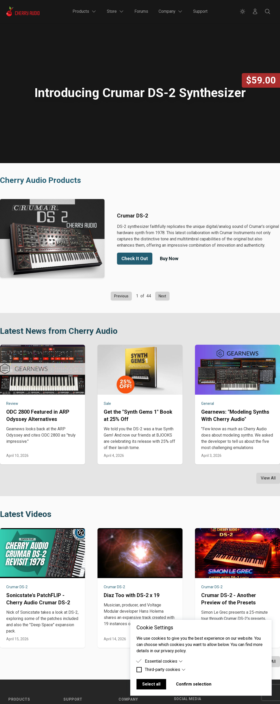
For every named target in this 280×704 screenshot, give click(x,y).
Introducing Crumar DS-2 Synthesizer (140, 92)
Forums (141, 11)
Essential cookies (164, 661)
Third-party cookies (165, 669)
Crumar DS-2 (17, 587)
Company (128, 699)
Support (200, 11)
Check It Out (134, 258)
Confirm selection (193, 684)
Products (19, 699)
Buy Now (169, 258)
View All (268, 478)
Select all (151, 684)
